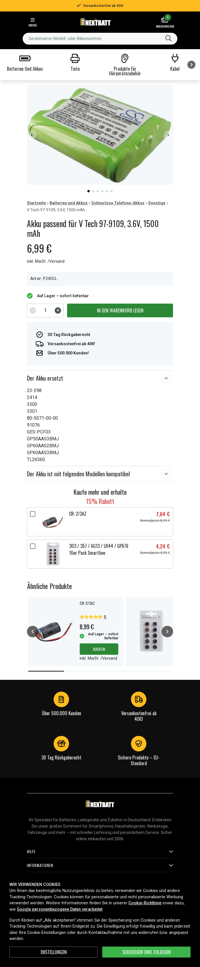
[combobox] (100, 39)
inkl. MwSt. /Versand (45, 261)
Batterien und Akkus (69, 203)
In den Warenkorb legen (120, 310)
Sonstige (156, 203)
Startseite (36, 203)
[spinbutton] (45, 310)
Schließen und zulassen (146, 952)
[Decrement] (32, 310)
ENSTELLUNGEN (54, 952)
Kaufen (99, 649)
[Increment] (57, 310)
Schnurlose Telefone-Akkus (117, 203)
